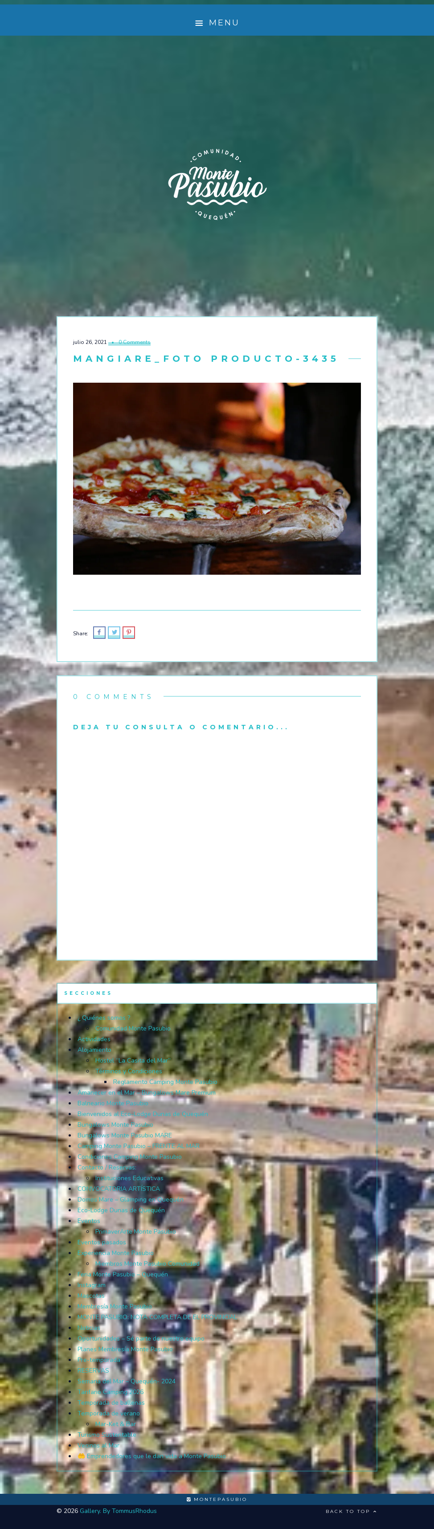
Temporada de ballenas (111, 1402)
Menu (217, 22)
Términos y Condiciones (128, 1071)
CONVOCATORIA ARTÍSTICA (119, 1189)
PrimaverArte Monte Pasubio (135, 1231)
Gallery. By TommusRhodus (118, 1511)
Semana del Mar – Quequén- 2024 (127, 1381)
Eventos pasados (102, 1242)
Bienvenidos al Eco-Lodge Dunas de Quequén (143, 1114)
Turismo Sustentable (107, 1435)
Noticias (89, 1328)
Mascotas (91, 1296)
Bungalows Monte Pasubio (115, 1124)
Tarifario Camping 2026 (110, 1392)
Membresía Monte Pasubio (115, 1306)
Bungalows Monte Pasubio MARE (125, 1135)
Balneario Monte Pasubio (113, 1103)
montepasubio (217, 1499)
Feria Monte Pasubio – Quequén (123, 1274)
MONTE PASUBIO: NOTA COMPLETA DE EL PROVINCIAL (157, 1317)
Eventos (89, 1221)
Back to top (351, 1511)
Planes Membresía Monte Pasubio (125, 1349)
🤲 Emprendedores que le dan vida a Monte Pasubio (152, 1456)
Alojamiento (94, 1050)
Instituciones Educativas (129, 1178)
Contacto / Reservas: (107, 1167)
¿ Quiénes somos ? (104, 1018)
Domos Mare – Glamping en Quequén (131, 1199)
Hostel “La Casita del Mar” (133, 1060)
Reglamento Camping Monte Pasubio (165, 1082)
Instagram (92, 1285)
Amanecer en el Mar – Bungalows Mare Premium (147, 1092)
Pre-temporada (99, 1360)
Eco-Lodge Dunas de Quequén (121, 1210)
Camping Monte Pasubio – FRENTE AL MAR (139, 1146)
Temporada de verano (109, 1413)
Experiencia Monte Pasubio (116, 1253)
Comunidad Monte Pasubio (133, 1028)
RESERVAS (93, 1370)
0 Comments (135, 342)
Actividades (94, 1039)
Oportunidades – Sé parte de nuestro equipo (141, 1338)
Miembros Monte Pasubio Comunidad (147, 1263)
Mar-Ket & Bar (115, 1424)
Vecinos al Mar (98, 1445)
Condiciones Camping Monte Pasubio (130, 1157)
